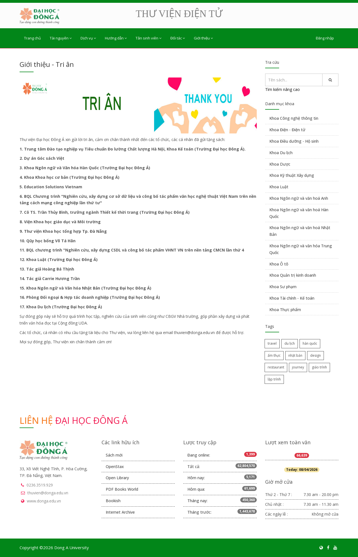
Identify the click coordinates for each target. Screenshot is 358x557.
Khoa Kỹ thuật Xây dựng (291, 175)
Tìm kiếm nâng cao (282, 89)
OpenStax (115, 466)
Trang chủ (32, 38)
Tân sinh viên (148, 38)
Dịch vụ (88, 38)
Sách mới (114, 455)
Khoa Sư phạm (282, 286)
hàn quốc (310, 343)
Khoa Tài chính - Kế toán (291, 298)
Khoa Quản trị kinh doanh (292, 275)
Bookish (113, 500)
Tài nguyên (61, 38)
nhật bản (295, 355)
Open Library (117, 477)
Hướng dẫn (116, 38)
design (315, 355)
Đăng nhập (325, 38)
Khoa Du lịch (281, 152)
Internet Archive (120, 512)
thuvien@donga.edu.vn (47, 492)
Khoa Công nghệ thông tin (293, 118)
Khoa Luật (278, 186)
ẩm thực (274, 355)
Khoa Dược (279, 164)
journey (298, 367)
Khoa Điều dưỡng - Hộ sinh (294, 141)
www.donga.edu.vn (44, 501)
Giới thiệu (203, 38)
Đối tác (177, 38)
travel (272, 343)
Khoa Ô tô (278, 264)
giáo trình (319, 367)
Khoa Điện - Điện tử (287, 129)
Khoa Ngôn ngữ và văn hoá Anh (298, 198)
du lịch (289, 343)
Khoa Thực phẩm (285, 309)
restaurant (276, 367)
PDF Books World (122, 489)
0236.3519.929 (40, 485)
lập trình (274, 379)
